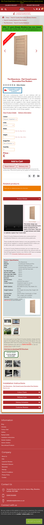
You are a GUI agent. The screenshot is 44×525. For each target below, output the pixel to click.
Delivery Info (23, 166)
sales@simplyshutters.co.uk (15, 500)
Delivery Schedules (22, 402)
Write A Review (21, 85)
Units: (5, 123)
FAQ (3, 459)
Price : (6, 153)
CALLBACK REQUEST (11, 5)
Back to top (6, 388)
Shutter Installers (6, 440)
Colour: (5, 116)
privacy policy (26, 514)
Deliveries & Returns (7, 464)
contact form (7, 346)
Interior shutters (5, 442)
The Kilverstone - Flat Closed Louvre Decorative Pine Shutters (20, 386)
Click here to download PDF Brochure (16, 349)
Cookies (4, 477)
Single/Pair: (6, 141)
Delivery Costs (22, 397)
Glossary (3, 427)
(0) (14, 85)
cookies (18, 514)
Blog (2, 424)
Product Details (22, 199)
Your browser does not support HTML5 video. (14, 218)
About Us (4, 456)
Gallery (3, 432)
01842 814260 (11, 495)
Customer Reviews (22, 407)
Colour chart (5, 429)
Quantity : (6, 147)
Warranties (5, 467)
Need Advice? (10, 166)
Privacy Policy (6, 475)
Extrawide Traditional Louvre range (21, 254)
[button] (4, 51)
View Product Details (9, 113)
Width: (5, 129)
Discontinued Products (7, 445)
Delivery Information (24, 113)
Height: (5, 135)
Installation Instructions (7, 437)
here (29, 342)
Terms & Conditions (7, 472)
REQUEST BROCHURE (33, 5)
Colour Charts (22, 392)
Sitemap (4, 469)
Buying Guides (5, 435)
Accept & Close (34, 521)
